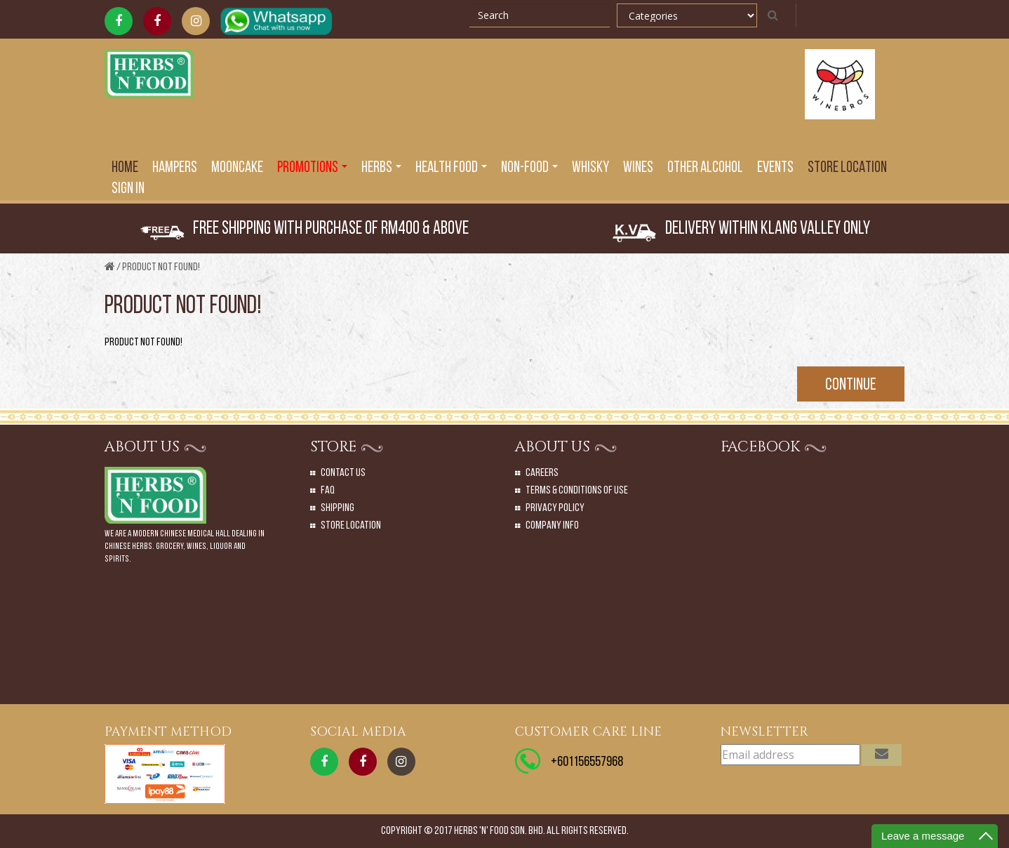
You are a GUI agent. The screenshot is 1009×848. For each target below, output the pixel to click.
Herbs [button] (381, 168)
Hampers (174, 168)
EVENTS (775, 168)
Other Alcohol (705, 168)
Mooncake (237, 168)
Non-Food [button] (529, 168)
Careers (542, 473)
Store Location (847, 168)
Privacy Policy (555, 508)
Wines (638, 168)
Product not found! (161, 267)
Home (125, 168)
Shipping (337, 508)
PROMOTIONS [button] (312, 168)
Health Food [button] (451, 168)
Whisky (590, 168)
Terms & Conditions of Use (577, 490)
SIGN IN (128, 189)
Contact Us (343, 473)
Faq (328, 490)
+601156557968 (587, 762)
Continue (850, 385)
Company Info (552, 525)
